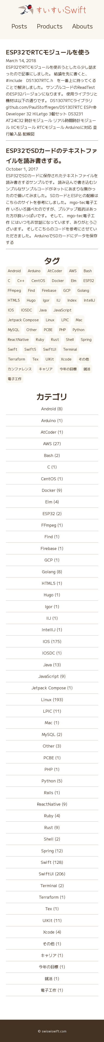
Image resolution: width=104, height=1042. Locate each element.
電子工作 (14, 378)
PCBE (48, 329)
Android (14, 270)
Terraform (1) (52, 897)
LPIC (65, 319)
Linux (50, 319)
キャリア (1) (52, 955)
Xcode (66, 359)
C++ (20, 280)
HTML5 (14, 300)
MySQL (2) (52, 734)
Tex (35, 359)
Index (72, 300)
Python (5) (52, 781)
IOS (11, 309)
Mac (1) (52, 722)
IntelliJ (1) (52, 629)
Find (31, 290)
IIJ (58, 300)
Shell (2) (52, 839)
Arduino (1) (52, 420)
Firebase (49, 290)
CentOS (38, 280)
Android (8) (52, 409)
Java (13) (52, 665)
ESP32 (88, 280)
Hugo (31, 300)
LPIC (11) (52, 711)
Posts (19, 26)
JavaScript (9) (52, 676)
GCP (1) (52, 560)
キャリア (45, 368)
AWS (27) (52, 443)
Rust (55, 339)
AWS (73, 270)
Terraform (16, 359)
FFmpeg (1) (52, 525)
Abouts (82, 26)
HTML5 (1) (52, 583)
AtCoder (55, 270)
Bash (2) (52, 455)
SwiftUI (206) (52, 874)
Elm (73, 280)
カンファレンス (20, 368)
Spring (86, 339)
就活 (86, 368)
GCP (66, 290)
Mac (79, 319)
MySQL (13, 329)
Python (78, 329)
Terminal (70, 349)
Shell (70, 339)
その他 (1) (52, 944)
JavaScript (62, 309)
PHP (62, 329)
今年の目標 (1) (52, 967)
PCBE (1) (52, 758)
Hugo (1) (52, 595)
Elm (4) (52, 502)
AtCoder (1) (52, 432)
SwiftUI (49, 349)
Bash (88, 270)
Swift (12, 349)
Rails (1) (52, 792)
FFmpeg (14, 290)
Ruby (40, 339)
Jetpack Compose (23, 319)
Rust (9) (52, 827)
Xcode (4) (52, 932)
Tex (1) (52, 908)
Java (43, 309)
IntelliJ (89, 300)
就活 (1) (52, 978)
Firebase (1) (52, 548)
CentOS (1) (52, 478)
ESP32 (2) (52, 513)
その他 (84, 359)
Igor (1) (52, 606)
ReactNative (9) (52, 804)
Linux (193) (52, 699)
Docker (58, 280)
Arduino (34, 270)
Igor (46, 300)
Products (49, 26)
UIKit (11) (52, 920)
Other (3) (52, 746)
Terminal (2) (52, 885)
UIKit (50, 359)
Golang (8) (52, 571)
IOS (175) (52, 641)
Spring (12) (52, 851)
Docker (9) (52, 490)
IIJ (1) (52, 618)
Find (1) (52, 536)
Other (31, 329)
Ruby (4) (52, 815)
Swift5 (30, 349)
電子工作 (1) (52, 990)
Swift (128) (52, 862)
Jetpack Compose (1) (52, 688)
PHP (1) (52, 769)
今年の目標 (68, 368)
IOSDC (26, 309)
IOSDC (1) (52, 653)
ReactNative (18, 339)
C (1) (52, 467)
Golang (83, 290)
